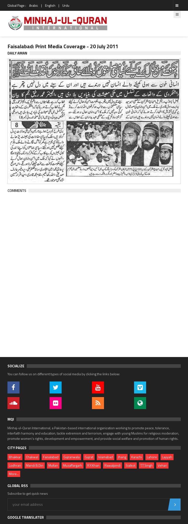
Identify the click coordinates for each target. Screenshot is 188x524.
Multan (53, 465)
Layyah (167, 456)
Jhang (122, 456)
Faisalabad (50, 456)
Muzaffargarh (72, 465)
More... (14, 473)
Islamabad (105, 456)
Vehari (162, 465)
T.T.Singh (146, 465)
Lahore (152, 456)
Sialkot (130, 465)
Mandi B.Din (34, 465)
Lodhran (15, 465)
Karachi (136, 456)
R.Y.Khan (93, 465)
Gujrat (89, 456)
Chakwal (32, 456)
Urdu (65, 5)
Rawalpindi (112, 465)
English (50, 5)
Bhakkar (15, 456)
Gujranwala (72, 456)
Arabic (33, 5)
